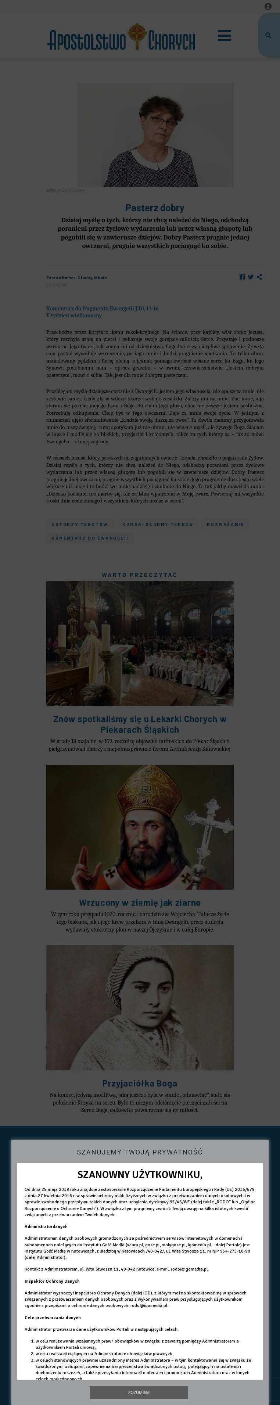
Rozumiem (139, 1392)
